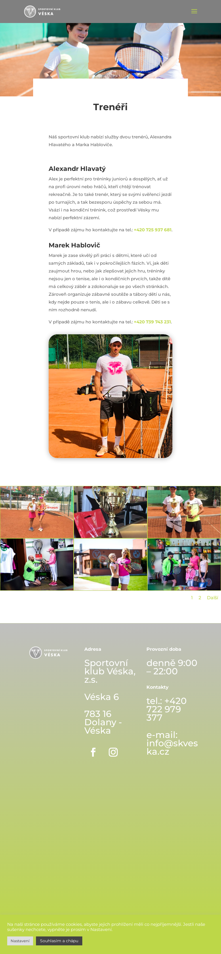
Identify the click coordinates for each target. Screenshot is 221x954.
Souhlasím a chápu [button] (59, 940)
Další (212, 597)
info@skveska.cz (172, 747)
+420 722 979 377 (166, 709)
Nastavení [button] (20, 940)
